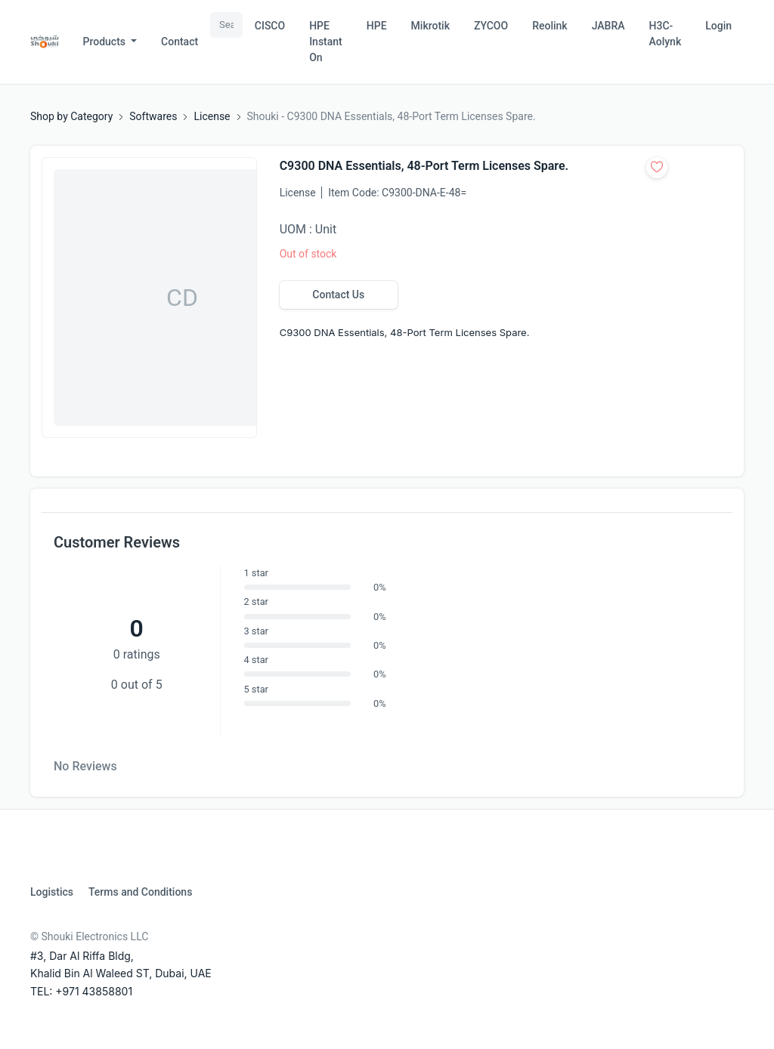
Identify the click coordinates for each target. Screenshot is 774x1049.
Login (718, 26)
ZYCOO (491, 26)
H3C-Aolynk (665, 34)
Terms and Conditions (140, 892)
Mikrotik (430, 26)
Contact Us (338, 294)
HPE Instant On (325, 41)
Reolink (549, 26)
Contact (179, 41)
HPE (377, 26)
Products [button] (105, 41)
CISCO (270, 26)
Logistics (51, 892)
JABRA (608, 26)
